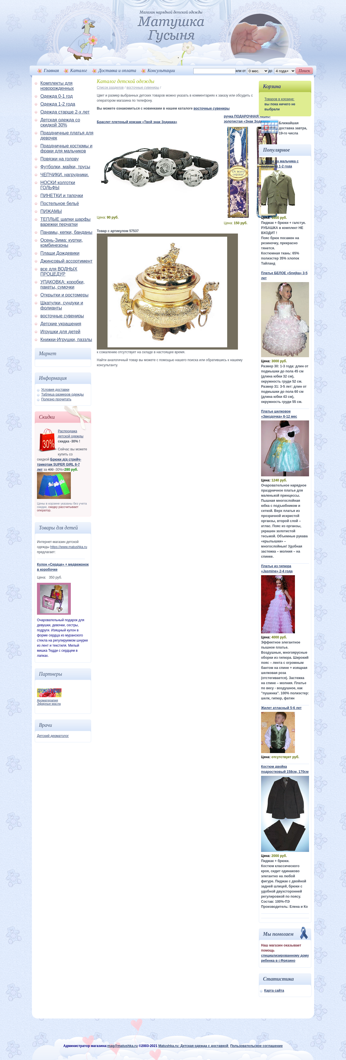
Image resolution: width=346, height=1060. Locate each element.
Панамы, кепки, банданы (66, 232)
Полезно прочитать (56, 399)
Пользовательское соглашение (256, 1046)
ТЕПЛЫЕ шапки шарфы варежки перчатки (65, 222)
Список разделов (110, 88)
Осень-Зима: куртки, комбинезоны (61, 243)
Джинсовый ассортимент (66, 261)
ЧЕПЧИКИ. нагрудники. (64, 174)
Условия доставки (55, 390)
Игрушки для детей (60, 331)
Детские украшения (60, 323)
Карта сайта (274, 991)
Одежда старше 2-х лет (64, 112)
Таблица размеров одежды (62, 394)
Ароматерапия (47, 700)
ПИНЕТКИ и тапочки (61, 195)
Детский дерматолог (53, 736)
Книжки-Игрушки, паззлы (66, 339)
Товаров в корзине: (279, 99)
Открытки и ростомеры (64, 295)
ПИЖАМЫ (51, 211)
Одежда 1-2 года (57, 104)
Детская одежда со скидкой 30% (60, 122)
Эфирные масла (49, 703)
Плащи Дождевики (59, 253)
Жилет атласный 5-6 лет (281, 708)
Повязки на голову (59, 158)
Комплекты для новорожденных (57, 86)
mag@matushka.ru (122, 1046)
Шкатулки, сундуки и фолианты (61, 305)
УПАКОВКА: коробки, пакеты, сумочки (62, 284)
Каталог (78, 70)
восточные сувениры (62, 315)
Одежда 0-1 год (56, 96)
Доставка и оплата (117, 70)
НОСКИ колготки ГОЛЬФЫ (57, 185)
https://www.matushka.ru (68, 547)
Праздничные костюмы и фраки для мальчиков (66, 148)
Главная (51, 70)
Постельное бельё (59, 203)
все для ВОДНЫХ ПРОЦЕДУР (58, 271)
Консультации (161, 70)
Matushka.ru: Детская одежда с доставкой (193, 1046)
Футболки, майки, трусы (65, 166)
